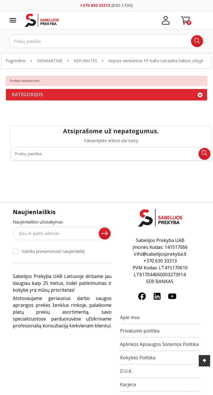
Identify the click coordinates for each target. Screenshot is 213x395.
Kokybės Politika (137, 357)
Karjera (128, 384)
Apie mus (130, 317)
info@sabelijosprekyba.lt (160, 254)
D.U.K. (126, 371)
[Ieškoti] (106, 41)
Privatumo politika (139, 331)
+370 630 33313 (95, 5)
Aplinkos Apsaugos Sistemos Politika (159, 344)
